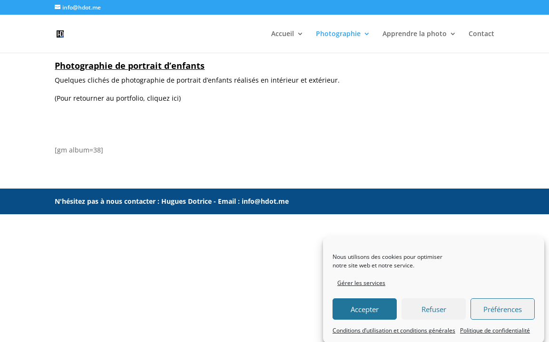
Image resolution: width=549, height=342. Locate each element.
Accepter (365, 312)
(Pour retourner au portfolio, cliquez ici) (118, 98)
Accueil (282, 34)
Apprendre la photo (414, 34)
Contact (481, 34)
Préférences (502, 312)
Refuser (434, 312)
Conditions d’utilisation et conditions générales (394, 334)
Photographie (338, 34)
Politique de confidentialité (495, 334)
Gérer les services (361, 287)
